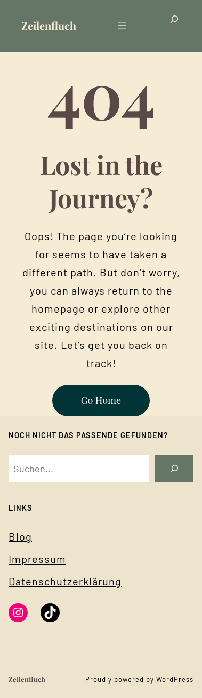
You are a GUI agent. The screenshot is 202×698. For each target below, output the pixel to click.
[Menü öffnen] (122, 25)
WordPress (174, 679)
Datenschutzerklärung (65, 581)
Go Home (101, 400)
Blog (20, 536)
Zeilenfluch (48, 25)
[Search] (174, 468)
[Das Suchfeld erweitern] (174, 26)
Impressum (37, 558)
